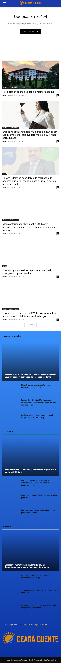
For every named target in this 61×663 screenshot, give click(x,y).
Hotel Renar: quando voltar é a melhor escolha (28, 91)
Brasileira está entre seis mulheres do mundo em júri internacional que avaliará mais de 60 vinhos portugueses (29, 134)
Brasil (5, 174)
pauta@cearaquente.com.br (36, 624)
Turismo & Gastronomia (10, 88)
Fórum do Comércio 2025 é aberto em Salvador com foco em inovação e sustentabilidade (36, 482)
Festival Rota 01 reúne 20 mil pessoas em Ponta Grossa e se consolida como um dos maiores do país (38, 402)
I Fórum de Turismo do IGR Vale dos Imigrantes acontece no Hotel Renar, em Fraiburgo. (29, 315)
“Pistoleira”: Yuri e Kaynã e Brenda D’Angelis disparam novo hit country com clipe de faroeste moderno (30, 375)
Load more (30, 325)
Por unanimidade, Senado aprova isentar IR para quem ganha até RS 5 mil (30, 470)
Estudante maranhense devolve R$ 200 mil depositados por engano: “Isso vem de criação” (26, 566)
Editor (4, 95)
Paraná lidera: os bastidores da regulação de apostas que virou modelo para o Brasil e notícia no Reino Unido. (29, 181)
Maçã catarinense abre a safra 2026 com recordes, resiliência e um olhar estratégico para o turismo (30, 227)
